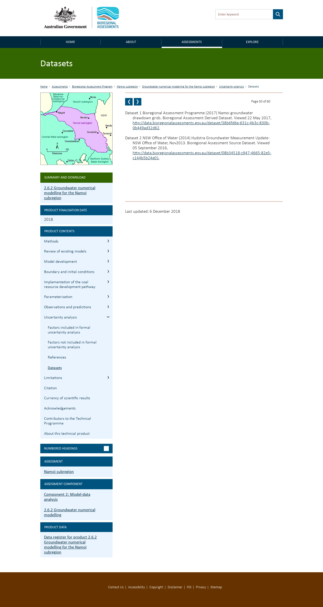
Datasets (55, 367)
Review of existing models (65, 252)
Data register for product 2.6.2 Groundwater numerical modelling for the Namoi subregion (70, 544)
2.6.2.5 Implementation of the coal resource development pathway (108, 281)
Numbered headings (60, 448)
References (57, 358)
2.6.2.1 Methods (108, 240)
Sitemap (216, 587)
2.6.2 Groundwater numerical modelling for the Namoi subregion (69, 192)
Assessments (192, 42)
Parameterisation (58, 297)
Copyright (156, 587)
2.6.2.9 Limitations (108, 377)
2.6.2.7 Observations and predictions (108, 306)
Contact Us (116, 587)
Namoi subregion (127, 86)
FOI (189, 587)
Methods (51, 242)
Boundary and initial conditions (69, 272)
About (131, 42)
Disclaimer (175, 587)
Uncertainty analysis (231, 86)
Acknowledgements (60, 408)
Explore (252, 42)
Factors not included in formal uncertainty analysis (72, 344)
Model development (60, 262)
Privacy (201, 587)
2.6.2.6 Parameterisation (108, 296)
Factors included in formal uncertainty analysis (69, 330)
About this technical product (67, 434)
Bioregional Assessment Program (92, 86)
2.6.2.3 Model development (108, 261)
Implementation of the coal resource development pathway (69, 284)
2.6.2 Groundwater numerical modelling (69, 512)
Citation (50, 388)
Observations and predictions (67, 307)
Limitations (53, 378)
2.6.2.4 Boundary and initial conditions (108, 271)
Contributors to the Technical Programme (67, 421)
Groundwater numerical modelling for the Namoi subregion (178, 86)
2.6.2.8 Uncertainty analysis (108, 316)
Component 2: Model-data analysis (67, 497)
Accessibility (136, 587)
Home (70, 42)
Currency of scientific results (67, 398)
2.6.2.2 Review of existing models (108, 250)
